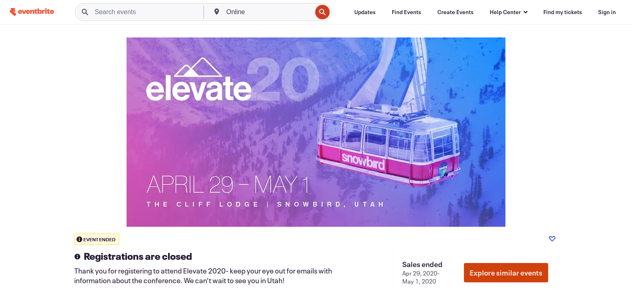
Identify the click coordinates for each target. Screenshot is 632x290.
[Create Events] (455, 12)
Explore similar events (506, 273)
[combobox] (269, 12)
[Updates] (365, 12)
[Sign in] (607, 12)
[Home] (32, 12)
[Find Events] (406, 12)
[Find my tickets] (562, 12)
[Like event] (552, 238)
